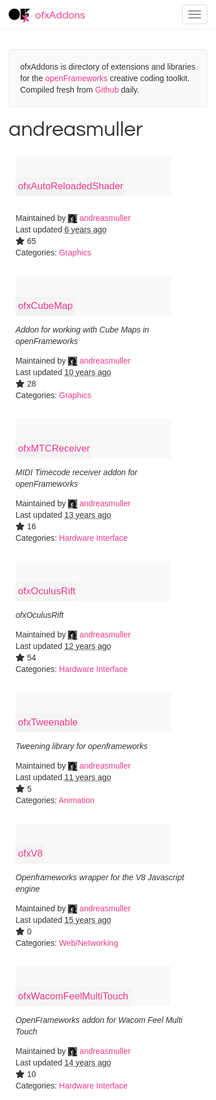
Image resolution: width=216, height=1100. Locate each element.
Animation (76, 800)
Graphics (75, 252)
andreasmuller (99, 218)
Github (107, 89)
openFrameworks (77, 78)
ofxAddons (47, 15)
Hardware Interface (93, 538)
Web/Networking (88, 943)
